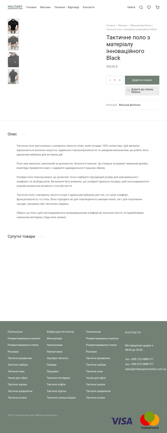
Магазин (45, 7)
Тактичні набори (18, 364)
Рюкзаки (13, 351)
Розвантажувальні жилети (24, 338)
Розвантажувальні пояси (23, 345)
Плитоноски (15, 331)
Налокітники (54, 351)
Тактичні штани (17, 397)
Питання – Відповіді (66, 7)
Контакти (88, 7)
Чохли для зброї (17, 378)
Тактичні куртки (56, 391)
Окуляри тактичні (57, 358)
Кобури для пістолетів (60, 331)
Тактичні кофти (56, 384)
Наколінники (54, 345)
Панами (51, 364)
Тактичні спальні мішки (61, 397)
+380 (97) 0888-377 (141, 364)
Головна (31, 7)
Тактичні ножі (16, 371)
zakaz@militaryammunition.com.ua (145, 369)
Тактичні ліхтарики (58, 378)
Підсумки (52, 371)
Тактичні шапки (17, 384)
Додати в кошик (142, 80)
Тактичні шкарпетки (20, 391)
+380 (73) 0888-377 (141, 359)
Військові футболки (140, 25)
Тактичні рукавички (20, 358)
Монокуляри (54, 338)
